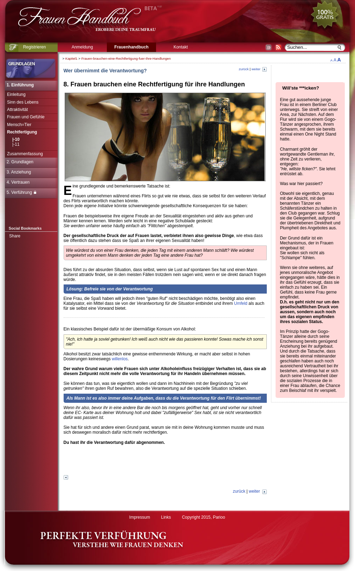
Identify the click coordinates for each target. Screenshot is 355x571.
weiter (258, 69)
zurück (243, 69)
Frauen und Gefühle (26, 116)
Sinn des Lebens (22, 102)
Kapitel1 (71, 58)
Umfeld (240, 303)
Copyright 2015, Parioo (203, 517)
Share (14, 236)
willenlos (120, 358)
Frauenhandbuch (131, 47)
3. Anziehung (19, 172)
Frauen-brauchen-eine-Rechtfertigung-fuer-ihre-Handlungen (125, 58)
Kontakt (181, 47)
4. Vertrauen (18, 182)
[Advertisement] (165, 462)
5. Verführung (21, 192)
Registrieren (34, 47)
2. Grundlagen (20, 161)
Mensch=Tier (19, 124)
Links (166, 517)
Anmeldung (82, 47)
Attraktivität (17, 109)
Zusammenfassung (25, 153)
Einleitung (16, 94)
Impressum (139, 517)
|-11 (15, 144)
